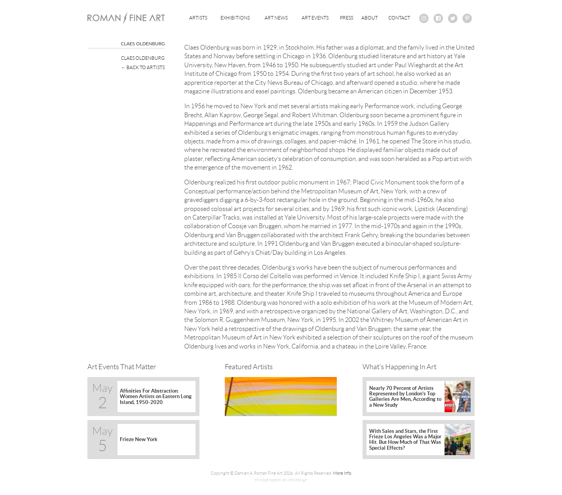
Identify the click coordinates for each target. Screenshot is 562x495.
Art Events (315, 17)
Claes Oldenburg (143, 58)
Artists (198, 17)
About (369, 17)
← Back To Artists (143, 67)
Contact (399, 17)
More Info (342, 473)
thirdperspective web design (281, 479)
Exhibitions (235, 17)
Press (346, 17)
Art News (276, 17)
